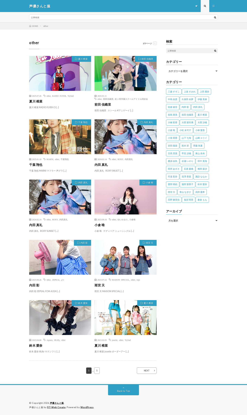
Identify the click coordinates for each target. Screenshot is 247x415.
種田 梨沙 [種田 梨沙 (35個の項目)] (202, 168)
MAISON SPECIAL (120, 280)
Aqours (49, 340)
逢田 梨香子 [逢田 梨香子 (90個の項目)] (187, 184)
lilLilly (57, 340)
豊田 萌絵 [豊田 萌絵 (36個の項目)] (172, 184)
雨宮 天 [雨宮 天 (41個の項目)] (171, 192)
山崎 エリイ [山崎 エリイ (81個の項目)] (201, 138)
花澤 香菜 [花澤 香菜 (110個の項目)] (186, 176)
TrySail (71, 96)
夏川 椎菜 (83, 59)
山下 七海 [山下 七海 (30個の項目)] (186, 138)
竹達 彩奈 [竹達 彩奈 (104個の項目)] (172, 176)
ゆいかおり (122, 219)
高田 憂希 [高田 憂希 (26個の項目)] (200, 192)
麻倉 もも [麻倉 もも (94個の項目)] (202, 199)
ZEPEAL (56, 280)
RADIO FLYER (59, 96)
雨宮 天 (149, 242)
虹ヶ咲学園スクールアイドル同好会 (131, 99)
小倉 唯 (149, 182)
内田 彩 (84, 242)
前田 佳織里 (147, 59)
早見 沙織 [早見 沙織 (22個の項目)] (186, 153)
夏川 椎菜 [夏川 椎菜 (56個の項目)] (202, 114)
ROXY (120, 159)
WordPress (87, 407)
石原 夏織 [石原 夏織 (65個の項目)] (188, 168)
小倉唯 (132, 219)
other (48, 96)
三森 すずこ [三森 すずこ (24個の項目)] (174, 91)
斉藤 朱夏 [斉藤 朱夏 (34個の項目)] (198, 145)
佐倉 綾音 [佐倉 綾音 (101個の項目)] (172, 107)
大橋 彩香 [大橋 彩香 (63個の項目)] (172, 122)
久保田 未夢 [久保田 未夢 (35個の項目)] (187, 99)
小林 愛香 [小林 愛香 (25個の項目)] (200, 130)
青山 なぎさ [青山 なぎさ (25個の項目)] (185, 192)
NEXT (147, 370)
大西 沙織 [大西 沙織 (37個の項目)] (202, 122)
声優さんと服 (57, 403)
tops (138, 280)
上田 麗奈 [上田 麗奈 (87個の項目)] (204, 91)
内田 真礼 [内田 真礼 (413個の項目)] (198, 107)
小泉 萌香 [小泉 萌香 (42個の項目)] (172, 138)
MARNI (49, 159)
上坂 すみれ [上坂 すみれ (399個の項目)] (190, 91)
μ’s (62, 280)
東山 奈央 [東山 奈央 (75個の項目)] (200, 153)
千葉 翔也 (83, 122)
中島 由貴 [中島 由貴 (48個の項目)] (172, 99)
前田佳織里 (108, 99)
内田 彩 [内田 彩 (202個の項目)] (185, 107)
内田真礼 (129, 159)
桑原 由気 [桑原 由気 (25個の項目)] (172, 161)
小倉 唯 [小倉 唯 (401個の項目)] (171, 130)
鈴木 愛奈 (83, 303)
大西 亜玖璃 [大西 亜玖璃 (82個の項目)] (187, 122)
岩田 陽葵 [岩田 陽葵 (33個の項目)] (172, 145)
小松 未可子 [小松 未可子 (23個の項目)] (185, 130)
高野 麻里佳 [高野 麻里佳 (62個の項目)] (174, 199)
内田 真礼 (148, 122)
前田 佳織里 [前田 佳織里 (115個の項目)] (187, 114)
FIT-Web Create (56, 407)
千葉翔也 (65, 159)
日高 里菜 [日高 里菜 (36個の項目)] (172, 153)
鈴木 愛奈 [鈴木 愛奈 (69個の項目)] (202, 184)
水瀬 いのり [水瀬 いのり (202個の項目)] (187, 161)
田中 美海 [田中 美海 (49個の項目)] (202, 161)
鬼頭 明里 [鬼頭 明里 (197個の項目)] (188, 199)
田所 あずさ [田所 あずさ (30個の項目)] (174, 168)
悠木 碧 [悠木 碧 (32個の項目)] (185, 145)
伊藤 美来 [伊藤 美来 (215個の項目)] (202, 99)
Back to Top (123, 390)
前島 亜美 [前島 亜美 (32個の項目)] (172, 114)
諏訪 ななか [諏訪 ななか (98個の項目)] (201, 176)
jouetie (114, 340)
